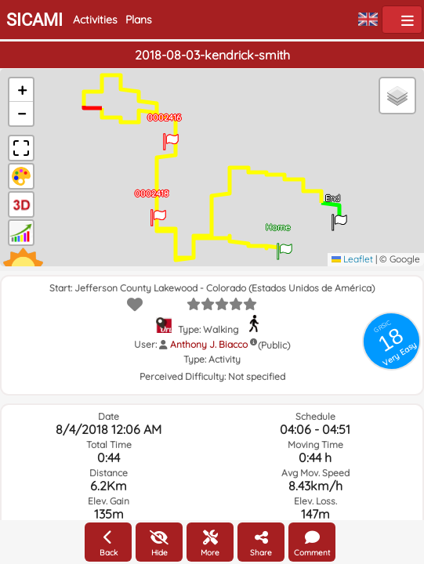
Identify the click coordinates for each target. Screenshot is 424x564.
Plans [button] (138, 20)
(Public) (274, 345)
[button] (284, 246)
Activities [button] (95, 20)
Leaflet (352, 259)
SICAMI (34, 20)
